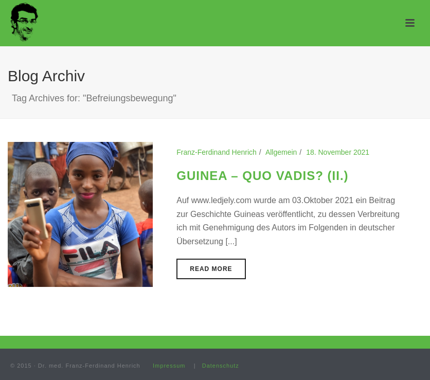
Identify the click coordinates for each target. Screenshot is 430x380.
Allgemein (281, 152)
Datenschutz (220, 366)
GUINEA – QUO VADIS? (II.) (262, 176)
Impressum (169, 366)
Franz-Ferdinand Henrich (216, 152)
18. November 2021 (337, 152)
